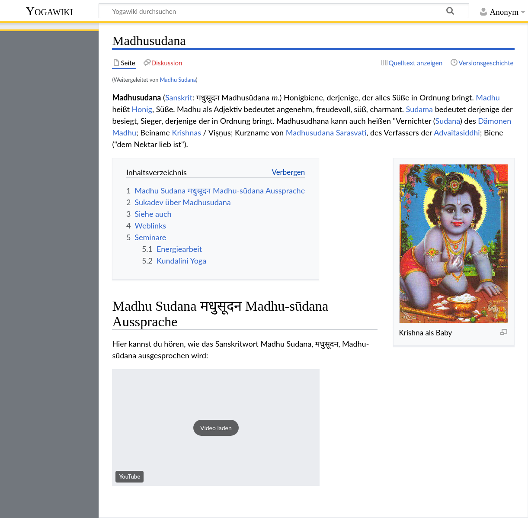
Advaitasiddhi (457, 132)
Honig (142, 109)
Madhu (488, 97)
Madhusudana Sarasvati (326, 132)
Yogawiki (49, 11)
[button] (216, 427)
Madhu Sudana (178, 79)
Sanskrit (178, 97)
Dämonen (494, 120)
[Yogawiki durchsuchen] (284, 11)
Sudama (419, 109)
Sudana (447, 120)
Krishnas (186, 132)
